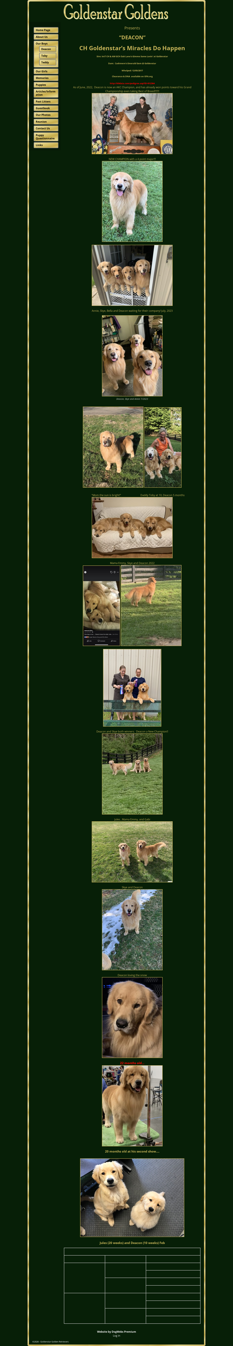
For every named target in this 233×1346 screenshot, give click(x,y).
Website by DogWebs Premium (116, 1331)
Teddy (45, 62)
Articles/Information (45, 93)
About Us (42, 37)
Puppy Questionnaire (45, 136)
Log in (116, 1335)
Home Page (43, 30)
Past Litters (43, 101)
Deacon (46, 49)
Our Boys (42, 43)
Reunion (41, 121)
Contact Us (43, 128)
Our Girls (41, 71)
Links (39, 145)
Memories (42, 78)
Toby (44, 56)
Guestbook (43, 108)
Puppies (41, 85)
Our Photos (43, 115)
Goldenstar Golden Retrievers (54, 1341)
